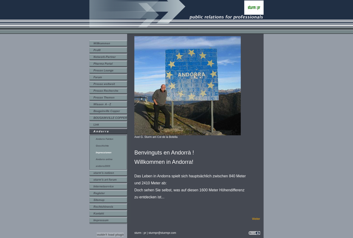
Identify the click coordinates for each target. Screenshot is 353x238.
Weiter (256, 218)
